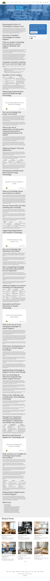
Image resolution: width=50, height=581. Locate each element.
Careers (24, 2)
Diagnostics (23, 571)
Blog (30, 2)
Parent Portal (37, 2)
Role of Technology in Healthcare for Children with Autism (11, 512)
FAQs (27, 2)
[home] (4, 2)
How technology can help (7, 505)
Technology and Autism (7, 504)
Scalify (25, 577)
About (8, 2)
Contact (33, 2)
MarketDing (27, 577)
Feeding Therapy (18, 571)
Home (7, 571)
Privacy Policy (25, 575)
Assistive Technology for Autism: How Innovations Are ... (11, 511)
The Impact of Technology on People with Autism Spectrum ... (12, 506)
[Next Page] (25, 561)
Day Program (13, 571)
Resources (20, 2)
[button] (11, 2)
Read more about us (34, 32)
